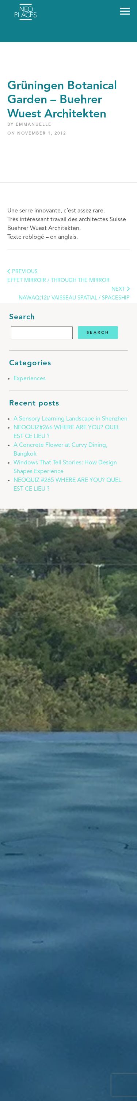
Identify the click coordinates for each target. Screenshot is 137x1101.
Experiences (30, 379)
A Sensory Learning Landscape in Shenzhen (71, 419)
